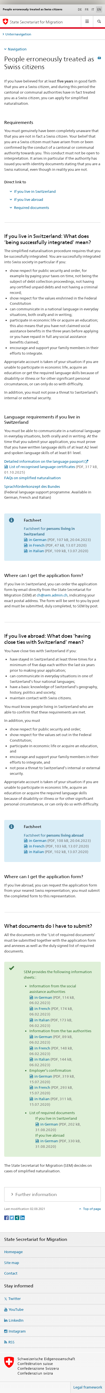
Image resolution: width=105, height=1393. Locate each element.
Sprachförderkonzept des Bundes (32, 486)
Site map (11, 1262)
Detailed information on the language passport (44, 461)
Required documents (31, 207)
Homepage (13, 1252)
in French (58, 545)
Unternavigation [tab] (18, 34)
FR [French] (86, 9)
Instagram (17, 1331)
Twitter (14, 1298)
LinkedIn (16, 1320)
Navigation (17, 49)
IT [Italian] (93, 9)
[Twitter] (12, 1217)
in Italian (58, 551)
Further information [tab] (35, 1194)
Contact (10, 1273)
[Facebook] (7, 1217)
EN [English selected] (99, 9)
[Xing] (17, 1217)
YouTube (16, 1309)
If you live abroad (28, 199)
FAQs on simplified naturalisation (32, 478)
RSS (11, 1342)
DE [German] (80, 9)
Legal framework (87, 1387)
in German (60, 539)
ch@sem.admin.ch (52, 595)
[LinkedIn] (22, 1217)
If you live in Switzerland (35, 191)
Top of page (91, 1209)
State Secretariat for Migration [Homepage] (36, 22)
